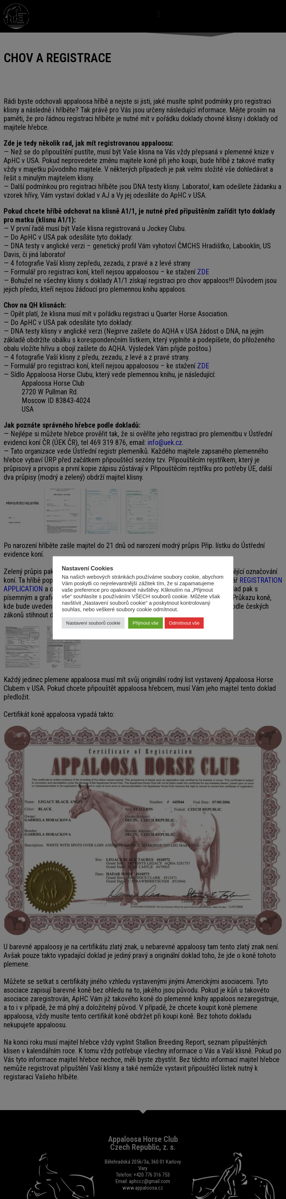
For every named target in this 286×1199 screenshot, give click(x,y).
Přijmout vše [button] (146, 623)
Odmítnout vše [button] (184, 623)
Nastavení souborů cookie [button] (93, 623)
